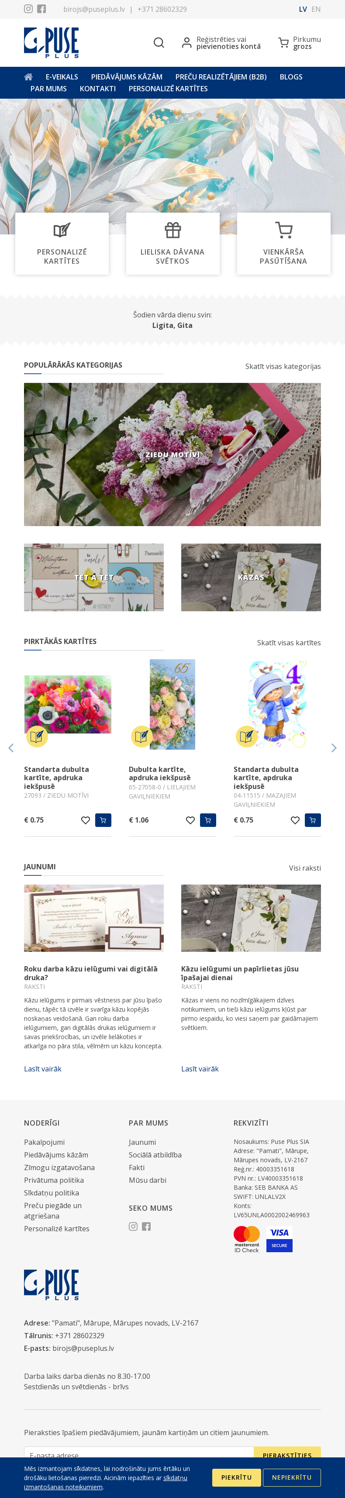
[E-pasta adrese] (139, 1455)
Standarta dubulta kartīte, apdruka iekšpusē (56, 777)
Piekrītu (236, 1477)
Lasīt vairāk (43, 1069)
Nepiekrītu (292, 1477)
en (316, 9)
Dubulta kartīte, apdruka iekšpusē (160, 773)
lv (303, 9)
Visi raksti (305, 868)
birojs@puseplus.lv (94, 9)
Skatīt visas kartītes (289, 642)
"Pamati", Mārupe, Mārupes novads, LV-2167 (125, 1323)
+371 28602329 (162, 9)
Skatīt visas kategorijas (283, 366)
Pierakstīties (287, 1455)
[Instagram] (28, 10)
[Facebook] (41, 10)
